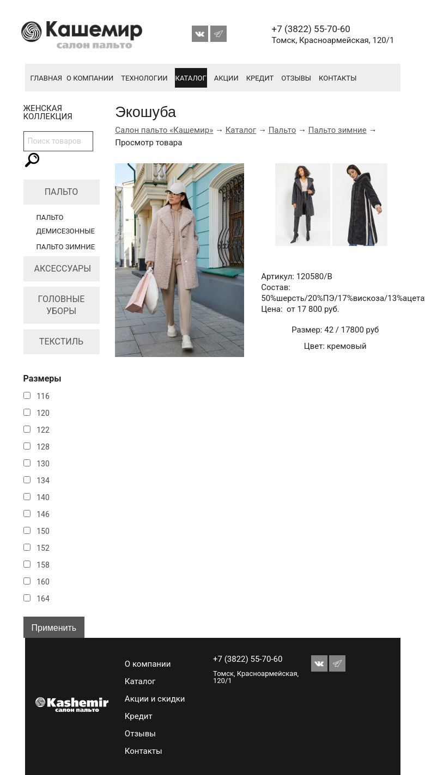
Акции (226, 78)
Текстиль (61, 341)
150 (43, 531)
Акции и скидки (155, 699)
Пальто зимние (66, 247)
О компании (89, 78)
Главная (47, 78)
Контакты (337, 78)
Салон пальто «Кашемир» (164, 130)
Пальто (61, 192)
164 (43, 598)
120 (43, 413)
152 (43, 548)
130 (43, 463)
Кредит (260, 78)
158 (43, 565)
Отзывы (296, 78)
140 (43, 497)
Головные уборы (61, 305)
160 (43, 581)
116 (43, 396)
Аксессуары (63, 268)
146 (43, 514)
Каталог (191, 78)
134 (43, 480)
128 (43, 446)
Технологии (144, 78)
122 (43, 430)
